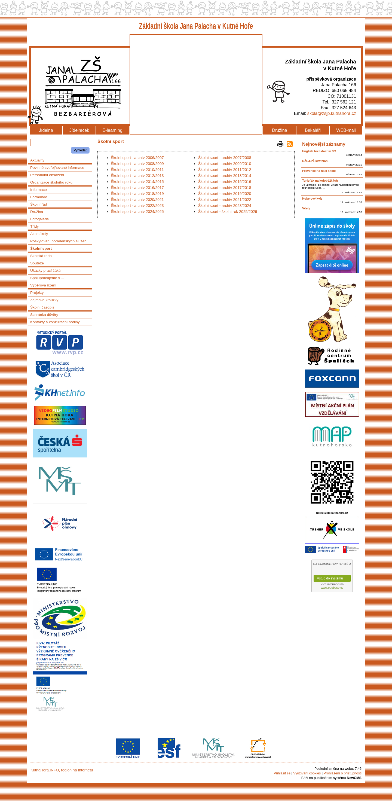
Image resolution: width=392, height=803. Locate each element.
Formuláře (38, 197)
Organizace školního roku (51, 182)
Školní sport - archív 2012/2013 (137, 175)
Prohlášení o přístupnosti (343, 773)
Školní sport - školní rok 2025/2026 (227, 211)
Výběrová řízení (43, 285)
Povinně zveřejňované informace (57, 168)
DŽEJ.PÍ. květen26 (315, 161)
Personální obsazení (47, 175)
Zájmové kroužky (44, 300)
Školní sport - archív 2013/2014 (224, 175)
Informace (38, 190)
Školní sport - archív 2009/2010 (224, 163)
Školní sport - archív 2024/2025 (137, 211)
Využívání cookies (307, 773)
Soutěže (37, 263)
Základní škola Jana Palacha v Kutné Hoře (196, 26)
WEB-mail (346, 130)
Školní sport (41, 248)
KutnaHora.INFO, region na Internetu (61, 770)
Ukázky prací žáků (45, 270)
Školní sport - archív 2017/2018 (224, 187)
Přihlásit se (282, 773)
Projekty (37, 293)
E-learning (112, 130)
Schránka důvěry (44, 315)
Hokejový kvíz (312, 198)
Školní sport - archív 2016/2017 (137, 187)
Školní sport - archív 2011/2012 (224, 169)
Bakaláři (313, 130)
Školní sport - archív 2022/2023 (137, 205)
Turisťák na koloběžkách (320, 180)
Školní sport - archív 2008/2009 (137, 163)
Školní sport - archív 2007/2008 (224, 157)
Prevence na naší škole (319, 170)
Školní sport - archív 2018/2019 (137, 193)
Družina (279, 130)
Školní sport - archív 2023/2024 (224, 205)
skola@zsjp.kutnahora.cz (331, 113)
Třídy (34, 226)
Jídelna (46, 130)
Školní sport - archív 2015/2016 (224, 181)
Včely (306, 208)
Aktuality (37, 160)
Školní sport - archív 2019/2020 (224, 193)
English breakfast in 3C (319, 151)
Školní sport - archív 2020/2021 (137, 199)
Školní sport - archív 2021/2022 (224, 199)
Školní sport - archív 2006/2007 (137, 157)
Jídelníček (79, 130)
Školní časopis (42, 307)
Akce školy (39, 234)
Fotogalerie (39, 219)
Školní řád (38, 204)
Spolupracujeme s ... (47, 278)
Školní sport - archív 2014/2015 (137, 181)
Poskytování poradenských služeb (58, 241)
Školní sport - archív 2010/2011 (137, 169)
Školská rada (41, 256)
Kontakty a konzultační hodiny (55, 322)
